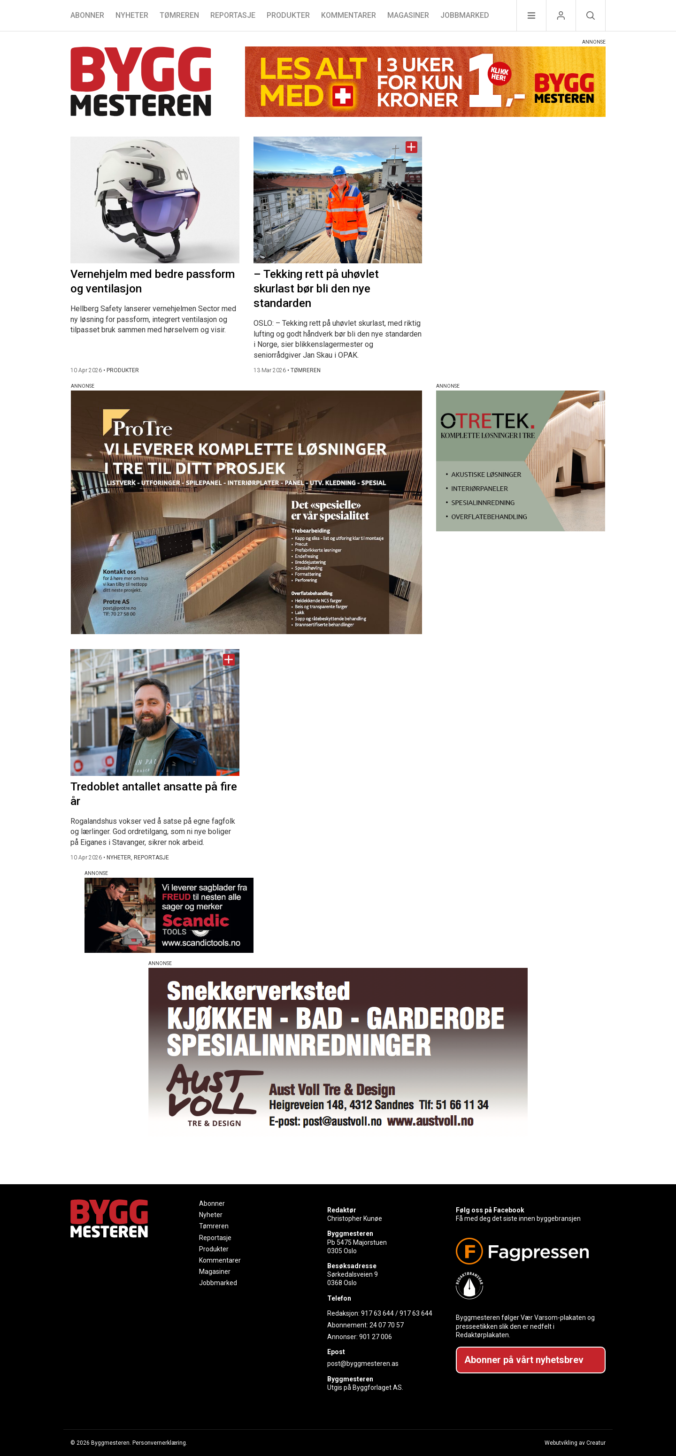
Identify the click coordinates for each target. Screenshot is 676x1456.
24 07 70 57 (386, 1325)
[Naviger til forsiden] (140, 82)
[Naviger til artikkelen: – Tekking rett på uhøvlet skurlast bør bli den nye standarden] (338, 200)
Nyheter (131, 15)
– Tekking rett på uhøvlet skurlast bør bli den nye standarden (316, 289)
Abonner (87, 15)
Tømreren (179, 15)
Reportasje (232, 15)
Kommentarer (348, 15)
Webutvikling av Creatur (575, 1443)
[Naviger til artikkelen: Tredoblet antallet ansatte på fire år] (154, 712)
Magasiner (408, 15)
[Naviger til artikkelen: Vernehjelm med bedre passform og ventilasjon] (154, 200)
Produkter (288, 15)
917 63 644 (377, 1313)
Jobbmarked (464, 15)
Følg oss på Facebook (490, 1210)
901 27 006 (375, 1337)
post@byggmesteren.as (363, 1363)
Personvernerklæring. (159, 1443)
